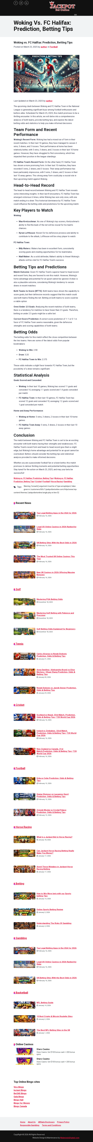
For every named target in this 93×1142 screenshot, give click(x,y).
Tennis (19, 643)
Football (54, 47)
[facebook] (16, 3)
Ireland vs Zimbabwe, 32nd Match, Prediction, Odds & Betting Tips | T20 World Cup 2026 (56, 733)
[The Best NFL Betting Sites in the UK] (24, 1032)
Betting (19, 883)
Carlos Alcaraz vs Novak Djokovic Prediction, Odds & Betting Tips (52, 655)
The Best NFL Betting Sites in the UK (53, 1030)
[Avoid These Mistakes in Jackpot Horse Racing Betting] (24, 869)
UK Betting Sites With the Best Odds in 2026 (57, 543)
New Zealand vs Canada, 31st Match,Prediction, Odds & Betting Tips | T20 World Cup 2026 (57, 751)
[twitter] (21, 3)
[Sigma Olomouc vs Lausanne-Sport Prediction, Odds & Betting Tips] (24, 796)
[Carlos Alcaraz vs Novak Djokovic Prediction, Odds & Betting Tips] (24, 656)
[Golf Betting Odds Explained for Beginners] (24, 631)
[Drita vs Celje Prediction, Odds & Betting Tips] (24, 781)
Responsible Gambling (29, 1125)
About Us (32, 1122)
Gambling (68, 481)
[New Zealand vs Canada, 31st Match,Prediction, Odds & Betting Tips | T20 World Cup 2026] (24, 751)
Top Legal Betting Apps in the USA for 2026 (57, 513)
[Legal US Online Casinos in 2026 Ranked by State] (24, 529)
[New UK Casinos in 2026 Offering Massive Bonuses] (24, 575)
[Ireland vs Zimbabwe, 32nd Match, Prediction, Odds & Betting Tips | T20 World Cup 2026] (24, 733)
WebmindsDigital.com (69, 1138)
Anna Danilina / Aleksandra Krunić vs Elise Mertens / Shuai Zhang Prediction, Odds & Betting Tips (56, 672)
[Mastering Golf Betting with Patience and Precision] (24, 615)
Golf (18, 589)
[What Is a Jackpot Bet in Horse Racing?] (24, 839)
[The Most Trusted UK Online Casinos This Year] (24, 559)
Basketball (21, 992)
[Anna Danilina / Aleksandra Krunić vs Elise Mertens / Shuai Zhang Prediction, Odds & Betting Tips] (24, 672)
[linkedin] (26, 3)
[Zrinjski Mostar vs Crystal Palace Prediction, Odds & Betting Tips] (24, 812)
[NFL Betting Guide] (24, 1005)
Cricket (38, 481)
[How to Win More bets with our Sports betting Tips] (24, 896)
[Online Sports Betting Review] (24, 912)
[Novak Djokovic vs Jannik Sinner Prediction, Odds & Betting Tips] (24, 690)
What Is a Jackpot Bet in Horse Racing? (54, 837)
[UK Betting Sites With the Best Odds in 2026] (24, 545)
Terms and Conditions (51, 1125)
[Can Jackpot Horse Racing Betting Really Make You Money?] (24, 853)
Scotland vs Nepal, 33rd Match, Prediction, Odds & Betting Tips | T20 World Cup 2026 (56, 716)
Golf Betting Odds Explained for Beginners (56, 629)
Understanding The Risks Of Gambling (54, 923)
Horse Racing (57, 481)
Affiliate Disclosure (46, 1122)
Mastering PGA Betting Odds (50, 599)
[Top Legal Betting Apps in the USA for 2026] (24, 515)
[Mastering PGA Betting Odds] (24, 602)
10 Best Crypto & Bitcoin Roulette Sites (55, 1016)
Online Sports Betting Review (50, 909)
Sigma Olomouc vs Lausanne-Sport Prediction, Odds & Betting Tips (53, 795)
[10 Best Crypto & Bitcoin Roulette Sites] (24, 1019)
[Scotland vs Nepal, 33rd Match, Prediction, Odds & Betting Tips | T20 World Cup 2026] (24, 717)
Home (22, 1122)
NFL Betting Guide (45, 1002)
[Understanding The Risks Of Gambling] (24, 926)
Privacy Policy (63, 1122)
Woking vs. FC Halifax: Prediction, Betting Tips (33, 478)
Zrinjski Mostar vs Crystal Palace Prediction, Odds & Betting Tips (51, 811)
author (44, 47)
